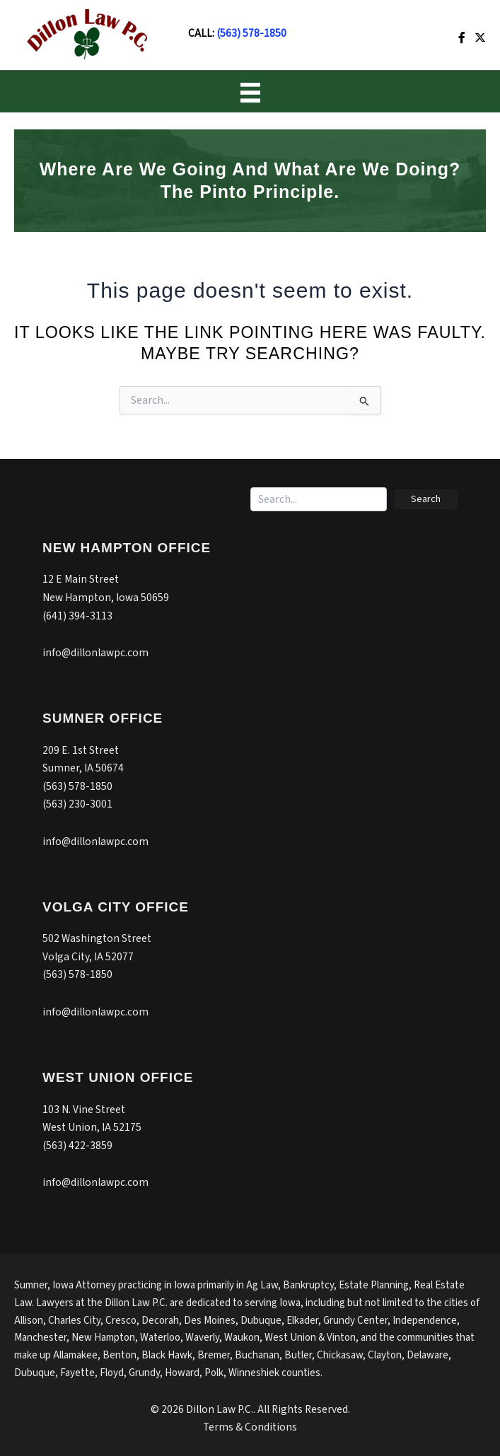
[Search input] (318, 499)
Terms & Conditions (250, 1427)
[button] (426, 498)
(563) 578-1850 (251, 33)
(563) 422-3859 (77, 1145)
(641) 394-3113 (77, 616)
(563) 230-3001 (77, 804)
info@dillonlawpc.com (95, 652)
